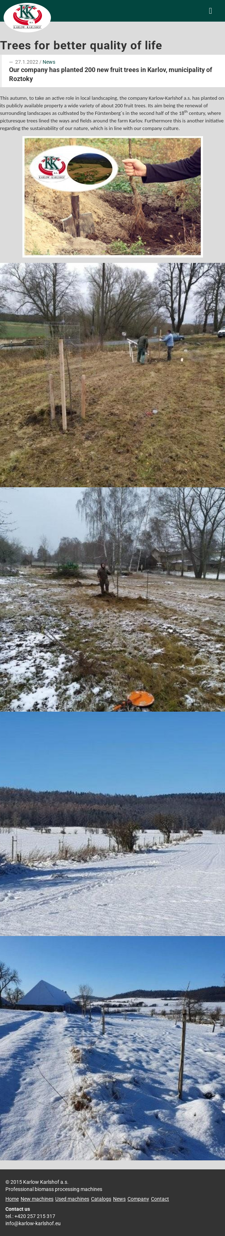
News (49, 62)
